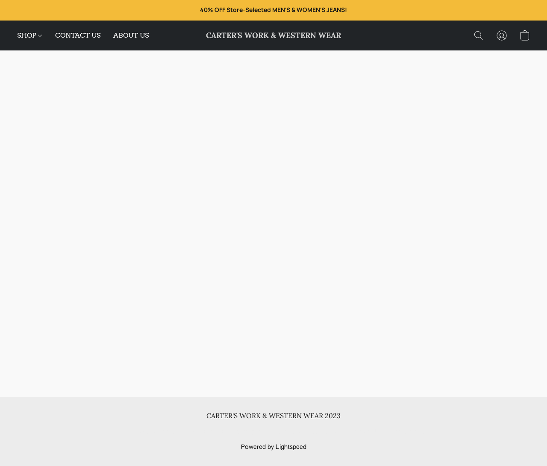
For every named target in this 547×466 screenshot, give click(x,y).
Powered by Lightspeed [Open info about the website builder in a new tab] (273, 447)
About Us (366, 432)
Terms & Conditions (149, 432)
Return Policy (327, 432)
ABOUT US (131, 35)
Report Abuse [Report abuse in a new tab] (407, 432)
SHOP (29, 35)
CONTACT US (77, 35)
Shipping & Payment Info (266, 432)
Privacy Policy (204, 432)
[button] (273, 35)
